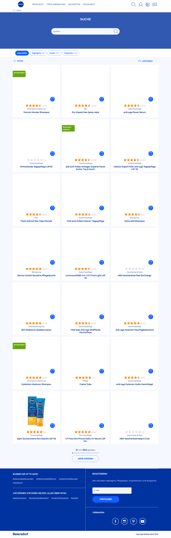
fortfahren (106, 499)
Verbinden (98, 512)
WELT (89, 4)
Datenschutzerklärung (46, 479)
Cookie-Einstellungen (68, 479)
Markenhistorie (19, 498)
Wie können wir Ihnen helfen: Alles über (39, 493)
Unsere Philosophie (59, 498)
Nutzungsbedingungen (23, 479)
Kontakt (74, 498)
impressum (18, 482)
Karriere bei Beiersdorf (39, 498)
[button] (52, 99)
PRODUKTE (37, 4)
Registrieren (99, 474)
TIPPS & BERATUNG (56, 4)
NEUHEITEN (74, 4)
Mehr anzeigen (85, 459)
